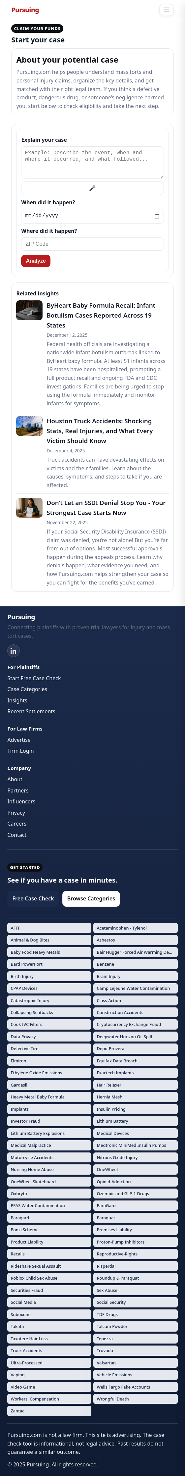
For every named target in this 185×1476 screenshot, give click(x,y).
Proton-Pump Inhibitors (120, 1242)
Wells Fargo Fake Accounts (123, 1387)
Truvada (105, 1350)
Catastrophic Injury (30, 1000)
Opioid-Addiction (114, 1182)
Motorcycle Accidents (32, 1157)
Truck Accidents (26, 1350)
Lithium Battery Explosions (38, 1133)
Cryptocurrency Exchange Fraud (129, 1024)
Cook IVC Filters (26, 1024)
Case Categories (27, 689)
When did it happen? (48, 202)
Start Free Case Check (34, 678)
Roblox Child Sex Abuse (34, 1278)
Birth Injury (22, 976)
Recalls (17, 1254)
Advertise (18, 739)
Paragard (20, 1218)
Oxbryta (19, 1193)
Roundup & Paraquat (118, 1278)
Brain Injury (108, 976)
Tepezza (104, 1339)
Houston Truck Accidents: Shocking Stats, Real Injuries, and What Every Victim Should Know (99, 431)
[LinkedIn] (13, 650)
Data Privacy (23, 1037)
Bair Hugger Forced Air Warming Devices (137, 952)
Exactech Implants (115, 1073)
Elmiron (18, 1061)
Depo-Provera (110, 1048)
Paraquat (106, 1218)
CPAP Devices (24, 988)
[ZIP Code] (92, 244)
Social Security (111, 1302)
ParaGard (106, 1205)
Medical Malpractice (31, 1145)
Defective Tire (24, 1048)
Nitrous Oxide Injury (117, 1157)
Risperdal (106, 1266)
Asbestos (106, 940)
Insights (17, 700)
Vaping (17, 1375)
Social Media (23, 1302)
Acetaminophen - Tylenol (122, 928)
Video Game (23, 1387)
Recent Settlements (31, 711)
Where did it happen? (49, 230)
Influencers (21, 801)
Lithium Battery (112, 1121)
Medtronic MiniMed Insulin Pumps (131, 1145)
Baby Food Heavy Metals (35, 952)
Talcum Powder (112, 1326)
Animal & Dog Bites (30, 940)
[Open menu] (166, 10)
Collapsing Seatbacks (32, 1012)
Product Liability (27, 1242)
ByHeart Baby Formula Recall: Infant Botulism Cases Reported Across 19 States (100, 315)
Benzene (105, 964)
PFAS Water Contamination (38, 1205)
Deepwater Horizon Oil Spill (124, 1037)
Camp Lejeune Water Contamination (133, 988)
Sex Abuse (107, 1290)
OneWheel (107, 1169)
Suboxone (20, 1314)
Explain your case (44, 139)
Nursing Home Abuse (32, 1169)
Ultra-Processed (27, 1363)
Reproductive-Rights (117, 1254)
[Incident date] (92, 216)
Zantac (17, 1411)
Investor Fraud (25, 1121)
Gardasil (19, 1085)
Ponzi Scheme (25, 1230)
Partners (17, 790)
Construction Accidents (120, 1012)
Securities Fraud (27, 1290)
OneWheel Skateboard (33, 1182)
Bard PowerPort (27, 964)
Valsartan (106, 1363)
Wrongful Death (113, 1399)
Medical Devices (113, 1133)
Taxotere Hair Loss (29, 1339)
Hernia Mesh (109, 1097)
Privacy (16, 812)
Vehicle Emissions (114, 1375)
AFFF (15, 928)
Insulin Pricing (111, 1109)
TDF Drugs (107, 1314)
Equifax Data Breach (117, 1061)
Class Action (109, 1000)
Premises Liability (114, 1230)
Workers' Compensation (35, 1399)
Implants (20, 1109)
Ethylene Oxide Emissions (36, 1073)
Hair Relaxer (109, 1085)
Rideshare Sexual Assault (36, 1266)
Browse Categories (91, 898)
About (14, 779)
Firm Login (20, 750)
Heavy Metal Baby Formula (38, 1097)
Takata (17, 1326)
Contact (16, 835)
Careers (16, 823)
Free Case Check (33, 898)
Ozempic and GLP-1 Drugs (123, 1193)
